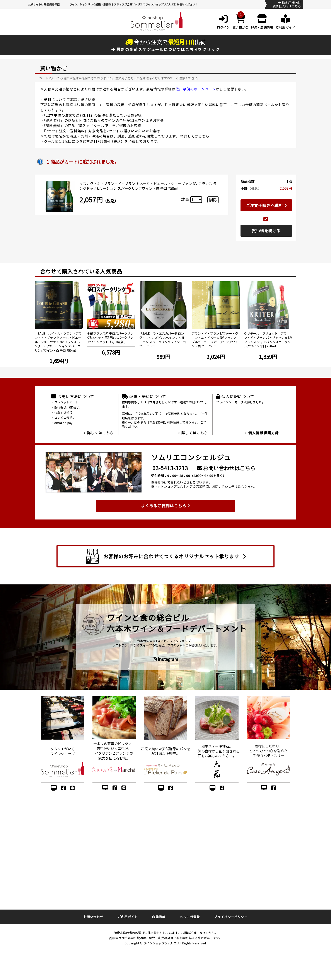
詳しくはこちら (197, 136)
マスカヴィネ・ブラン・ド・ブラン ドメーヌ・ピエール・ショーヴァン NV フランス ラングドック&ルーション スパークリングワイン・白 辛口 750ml (148, 186)
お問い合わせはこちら (226, 468)
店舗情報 (159, 917)
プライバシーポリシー (231, 917)
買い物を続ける (266, 230)
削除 (213, 199)
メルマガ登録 (190, 917)
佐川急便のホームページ (196, 89)
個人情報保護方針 (261, 432)
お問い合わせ (93, 917)
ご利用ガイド (128, 917)
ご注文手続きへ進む (266, 205)
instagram (165, 659)
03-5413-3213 (170, 468)
